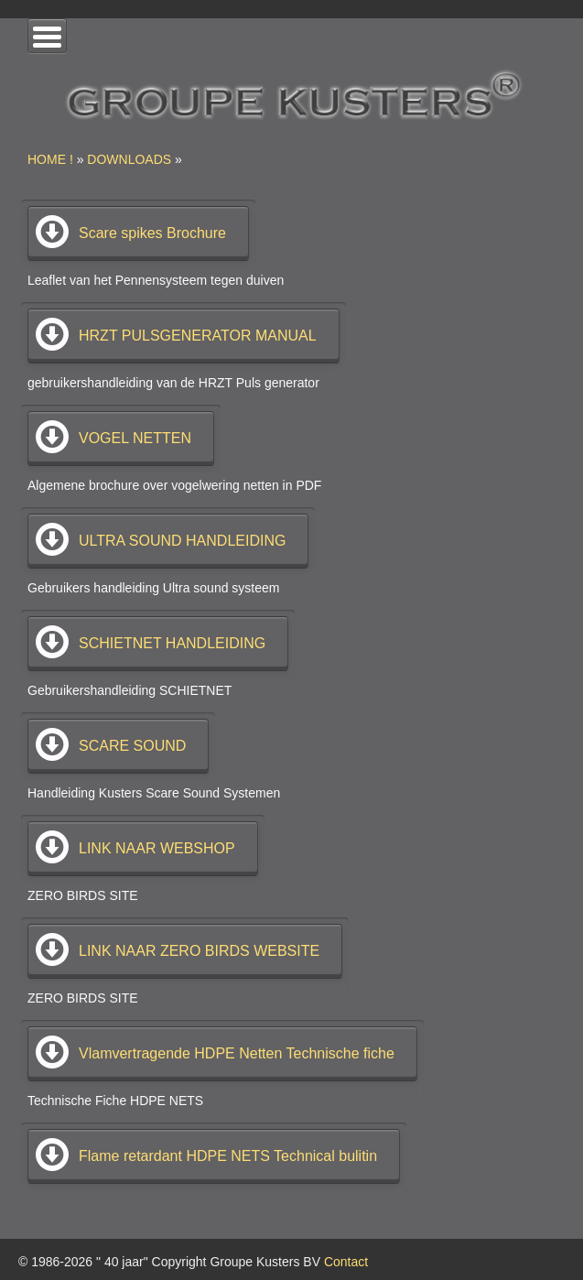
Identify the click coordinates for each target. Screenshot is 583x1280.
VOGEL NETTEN (135, 438)
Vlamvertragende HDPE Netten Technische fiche (236, 1053)
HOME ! (50, 159)
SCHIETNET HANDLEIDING (172, 643)
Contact (346, 1261)
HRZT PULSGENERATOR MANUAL (198, 335)
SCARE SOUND (132, 746)
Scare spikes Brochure (152, 233)
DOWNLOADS (129, 159)
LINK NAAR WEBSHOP (157, 848)
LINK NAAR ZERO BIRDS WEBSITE (199, 951)
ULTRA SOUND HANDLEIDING (182, 540)
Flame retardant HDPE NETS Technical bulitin (228, 1156)
